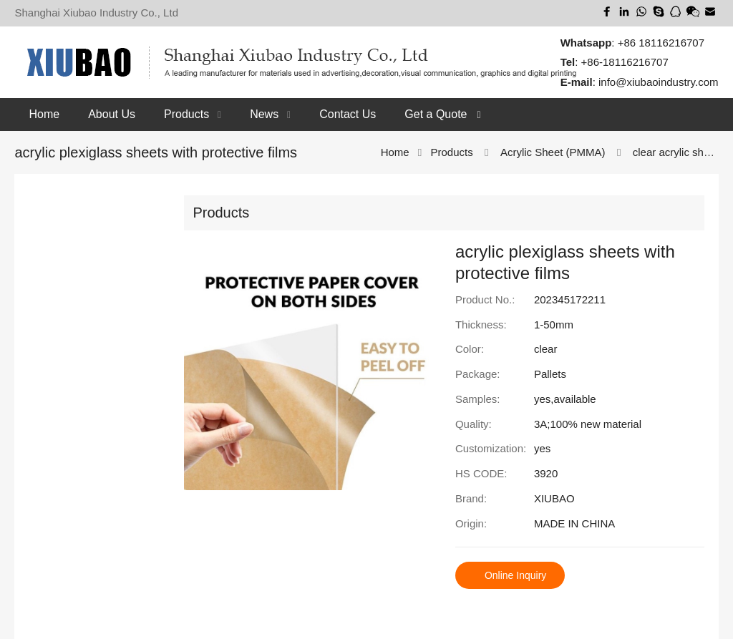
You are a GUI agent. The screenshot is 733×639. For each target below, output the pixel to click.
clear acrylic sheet (676, 152)
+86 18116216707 (661, 42)
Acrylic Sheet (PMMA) (553, 152)
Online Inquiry (515, 575)
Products (452, 152)
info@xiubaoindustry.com (658, 82)
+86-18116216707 (625, 62)
